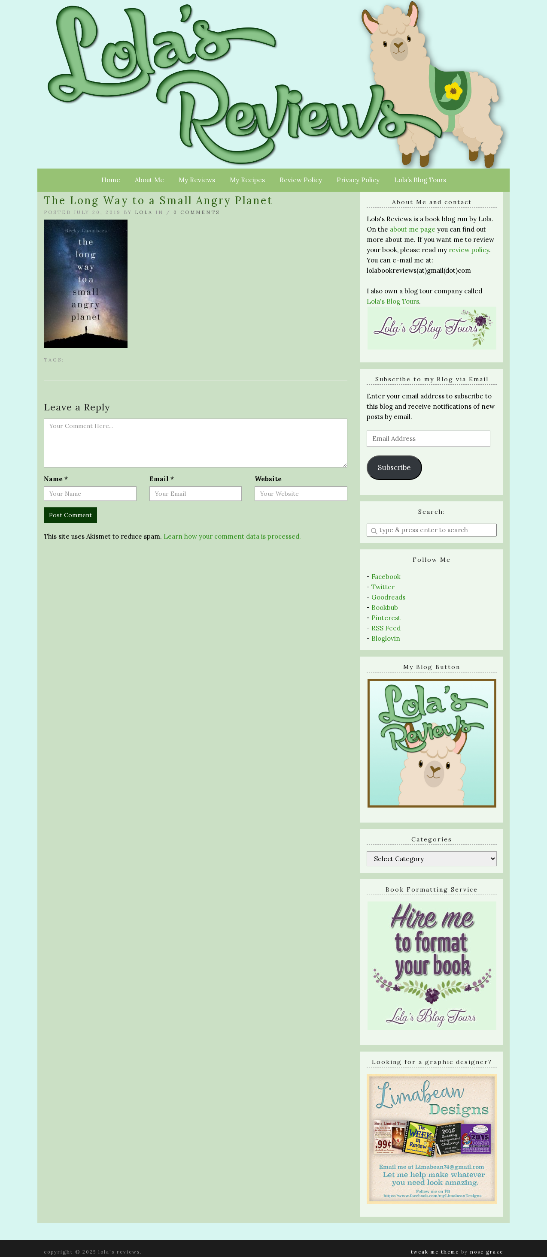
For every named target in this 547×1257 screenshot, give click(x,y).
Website (268, 479)
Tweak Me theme (435, 1252)
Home (110, 180)
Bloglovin (385, 638)
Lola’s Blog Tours (420, 180)
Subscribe (394, 467)
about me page (412, 229)
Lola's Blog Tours (393, 301)
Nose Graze (486, 1252)
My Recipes (247, 180)
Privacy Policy (358, 180)
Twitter (383, 587)
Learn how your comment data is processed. (232, 536)
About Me (149, 180)
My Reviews (197, 180)
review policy (469, 250)
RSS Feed (386, 628)
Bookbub (384, 607)
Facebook (386, 577)
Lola (144, 212)
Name (56, 479)
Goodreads (388, 597)
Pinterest (386, 618)
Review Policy (301, 180)
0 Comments (196, 212)
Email (161, 479)
